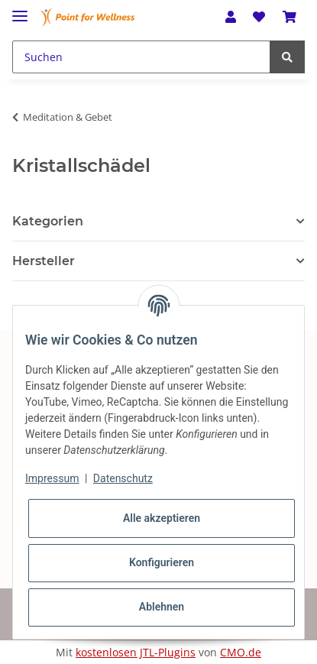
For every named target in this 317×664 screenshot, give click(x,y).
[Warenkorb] (289, 17)
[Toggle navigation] (19, 9)
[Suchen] (141, 56)
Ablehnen (161, 607)
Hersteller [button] (43, 261)
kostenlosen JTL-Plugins (136, 652)
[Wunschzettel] (258, 17)
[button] (230, 17)
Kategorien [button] (47, 221)
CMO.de (240, 652)
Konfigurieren (161, 562)
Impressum (52, 478)
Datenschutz (123, 478)
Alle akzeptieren (161, 518)
